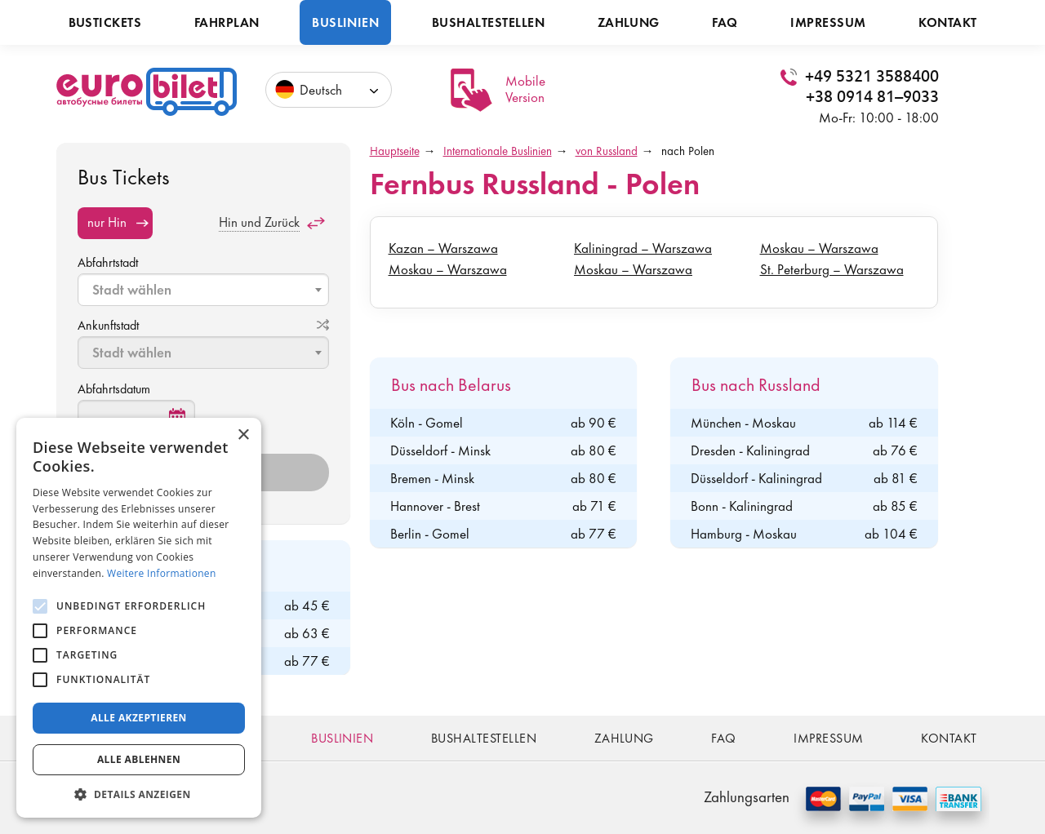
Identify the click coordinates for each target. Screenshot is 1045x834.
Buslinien (345, 22)
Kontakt (947, 22)
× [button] (243, 435)
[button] (139, 793)
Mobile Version (525, 89)
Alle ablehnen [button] (138, 759)
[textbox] (205, 289)
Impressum (827, 22)
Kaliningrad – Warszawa (643, 248)
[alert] (138, 618)
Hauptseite (395, 151)
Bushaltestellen (488, 22)
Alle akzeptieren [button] (139, 718)
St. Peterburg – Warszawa (832, 269)
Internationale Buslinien (497, 151)
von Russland (607, 151)
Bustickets (105, 22)
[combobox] (203, 289)
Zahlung (629, 22)
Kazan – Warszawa (443, 248)
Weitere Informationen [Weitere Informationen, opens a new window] (161, 573)
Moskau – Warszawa (448, 269)
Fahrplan (227, 22)
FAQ (724, 22)
